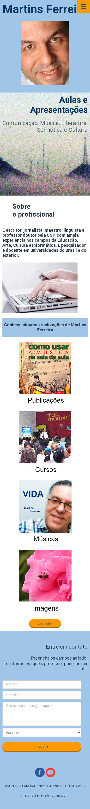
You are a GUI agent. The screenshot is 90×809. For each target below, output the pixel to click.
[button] (45, 623)
